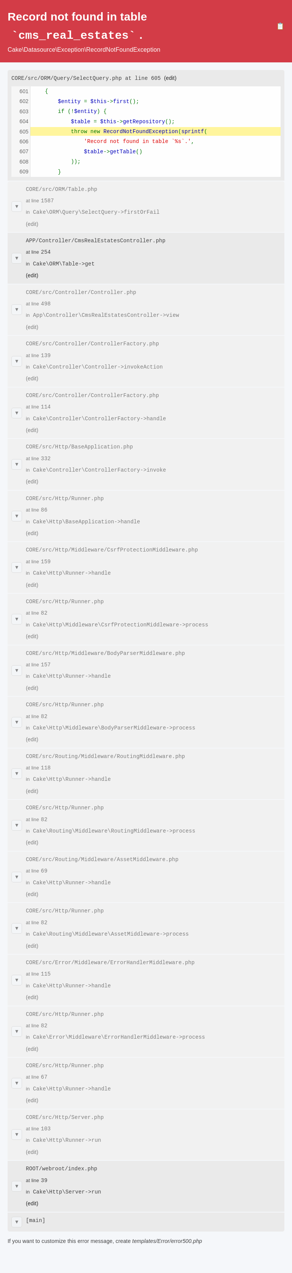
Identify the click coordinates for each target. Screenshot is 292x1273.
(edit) (170, 78)
